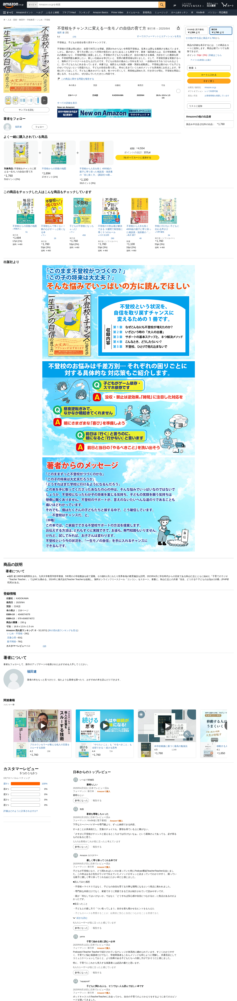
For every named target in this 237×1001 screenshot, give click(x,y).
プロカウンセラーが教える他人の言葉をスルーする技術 (50, 746)
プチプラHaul (69, 12)
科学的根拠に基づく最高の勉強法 (170, 746)
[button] (8, 12)
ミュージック (161, 12)
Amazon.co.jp (210, 87)
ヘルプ (39, 12)
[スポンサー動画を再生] (42, 726)
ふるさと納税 (52, 12)
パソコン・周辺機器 (218, 12)
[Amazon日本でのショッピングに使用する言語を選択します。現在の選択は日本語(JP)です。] (173, 5)
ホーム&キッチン (179, 12)
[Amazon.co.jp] (13, 5)
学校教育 (31, 20)
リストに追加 (195, 106)
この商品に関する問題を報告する (75, 79)
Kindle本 (200, 12)
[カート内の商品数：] (227, 5)
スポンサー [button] (9, 705)
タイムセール (133, 12)
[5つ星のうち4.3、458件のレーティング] (78, 235)
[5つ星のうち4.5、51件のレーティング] (20, 232)
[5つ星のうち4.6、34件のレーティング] (162, 235)
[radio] (197, 31)
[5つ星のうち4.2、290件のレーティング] (106, 238)
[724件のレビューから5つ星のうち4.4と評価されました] (112, 751)
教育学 (22, 20)
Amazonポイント (24, 12)
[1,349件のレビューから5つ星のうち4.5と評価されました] (174, 749)
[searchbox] (98, 5)
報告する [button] (97, 800)
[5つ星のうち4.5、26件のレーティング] (48, 238)
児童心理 (11, 637)
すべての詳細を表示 (67, 103)
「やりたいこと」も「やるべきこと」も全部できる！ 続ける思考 (112, 746)
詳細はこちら (215, 55)
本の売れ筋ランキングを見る (63, 630)
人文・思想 (12, 20)
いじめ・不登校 (43, 20)
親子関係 (11, 641)
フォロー (39, 127)
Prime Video (117, 12)
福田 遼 (60, 32)
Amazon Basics (100, 12)
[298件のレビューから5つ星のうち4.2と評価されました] (50, 751)
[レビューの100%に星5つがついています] (25, 783)
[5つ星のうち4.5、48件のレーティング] (134, 238)
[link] (12, 179)
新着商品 (147, 12)
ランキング (84, 12)
